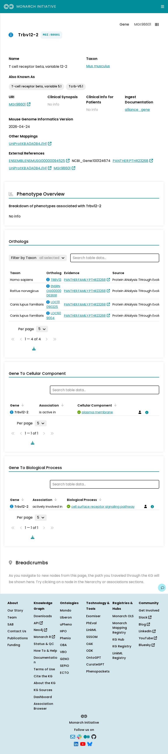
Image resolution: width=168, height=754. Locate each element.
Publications (17, 638)
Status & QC (44, 644)
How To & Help (45, 650)
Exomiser (93, 616)
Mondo (65, 610)
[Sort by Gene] (21, 405)
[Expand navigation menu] (162, 6)
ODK (89, 650)
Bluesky (147, 645)
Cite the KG (43, 676)
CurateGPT (95, 664)
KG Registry (121, 646)
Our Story (15, 610)
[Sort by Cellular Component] (114, 405)
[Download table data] (33, 348)
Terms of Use (44, 669)
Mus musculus (98, 66)
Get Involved (149, 610)
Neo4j (40, 630)
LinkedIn (147, 631)
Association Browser (43, 706)
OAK (89, 644)
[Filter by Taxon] (38, 258)
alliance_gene (137, 109)
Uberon (66, 617)
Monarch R (44, 637)
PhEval (91, 623)
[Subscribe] (72, 736)
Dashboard (43, 697)
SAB (10, 624)
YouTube (148, 638)
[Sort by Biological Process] (99, 499)
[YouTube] (83, 743)
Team (12, 617)
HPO (63, 631)
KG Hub (118, 639)
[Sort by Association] (61, 405)
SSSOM (92, 637)
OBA (63, 645)
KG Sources (43, 690)
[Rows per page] (42, 329)
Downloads (43, 616)
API (38, 623)
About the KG (45, 683)
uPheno (66, 624)
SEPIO (64, 666)
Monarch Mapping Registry (119, 628)
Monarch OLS (123, 616)
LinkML (91, 630)
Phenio (65, 638)
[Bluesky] (89, 743)
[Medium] (87, 736)
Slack (145, 617)
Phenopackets (98, 671)
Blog (144, 624)
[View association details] (146, 412)
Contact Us (16, 631)
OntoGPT (93, 657)
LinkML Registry (119, 655)
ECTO (64, 673)
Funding (13, 645)
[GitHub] (93, 736)
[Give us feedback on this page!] (162, 588)
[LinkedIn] (76, 743)
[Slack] (79, 736)
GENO (64, 659)
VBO (63, 652)
